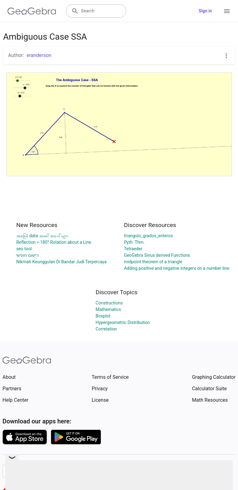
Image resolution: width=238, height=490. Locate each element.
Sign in (205, 10)
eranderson (39, 55)
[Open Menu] (227, 11)
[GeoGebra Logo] (31, 11)
